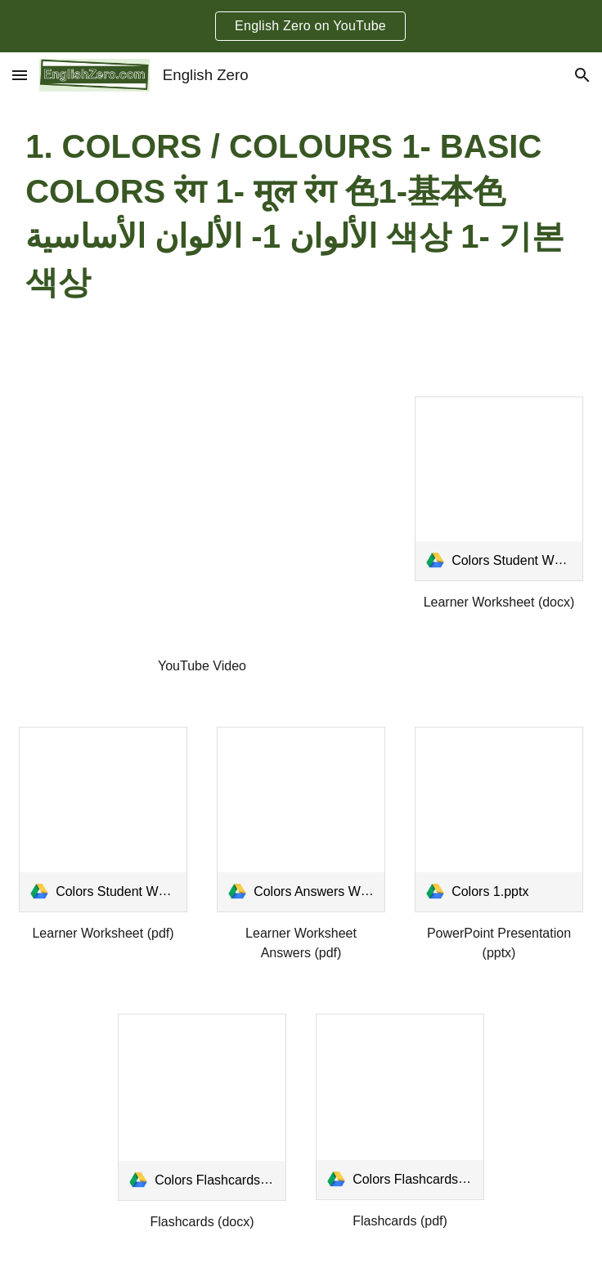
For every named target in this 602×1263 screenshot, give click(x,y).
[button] (19, 74)
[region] (301, 26)
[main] (301, 214)
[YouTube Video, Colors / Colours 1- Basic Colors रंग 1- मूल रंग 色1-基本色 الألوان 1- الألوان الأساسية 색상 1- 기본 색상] (202, 521)
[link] (499, 489)
